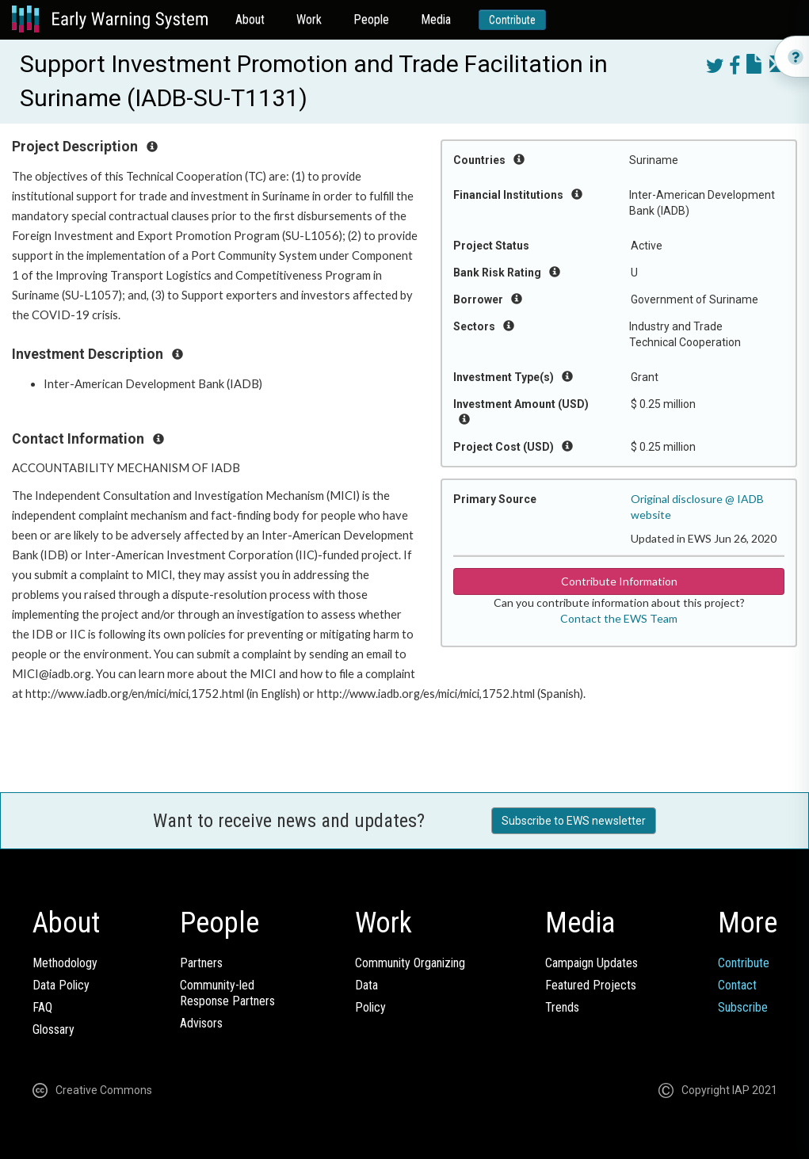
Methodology (64, 962)
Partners (201, 962)
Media (436, 19)
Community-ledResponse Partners (227, 993)
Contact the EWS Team (618, 618)
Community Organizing (410, 962)
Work (309, 19)
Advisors (201, 1023)
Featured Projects (590, 985)
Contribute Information (619, 581)
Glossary (53, 1029)
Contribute (512, 19)
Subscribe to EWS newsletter (574, 820)
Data (366, 985)
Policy (370, 1007)
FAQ (42, 1007)
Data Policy (61, 985)
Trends (562, 1007)
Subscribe (743, 1007)
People (371, 19)
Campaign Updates (591, 962)
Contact (737, 985)
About (250, 19)
